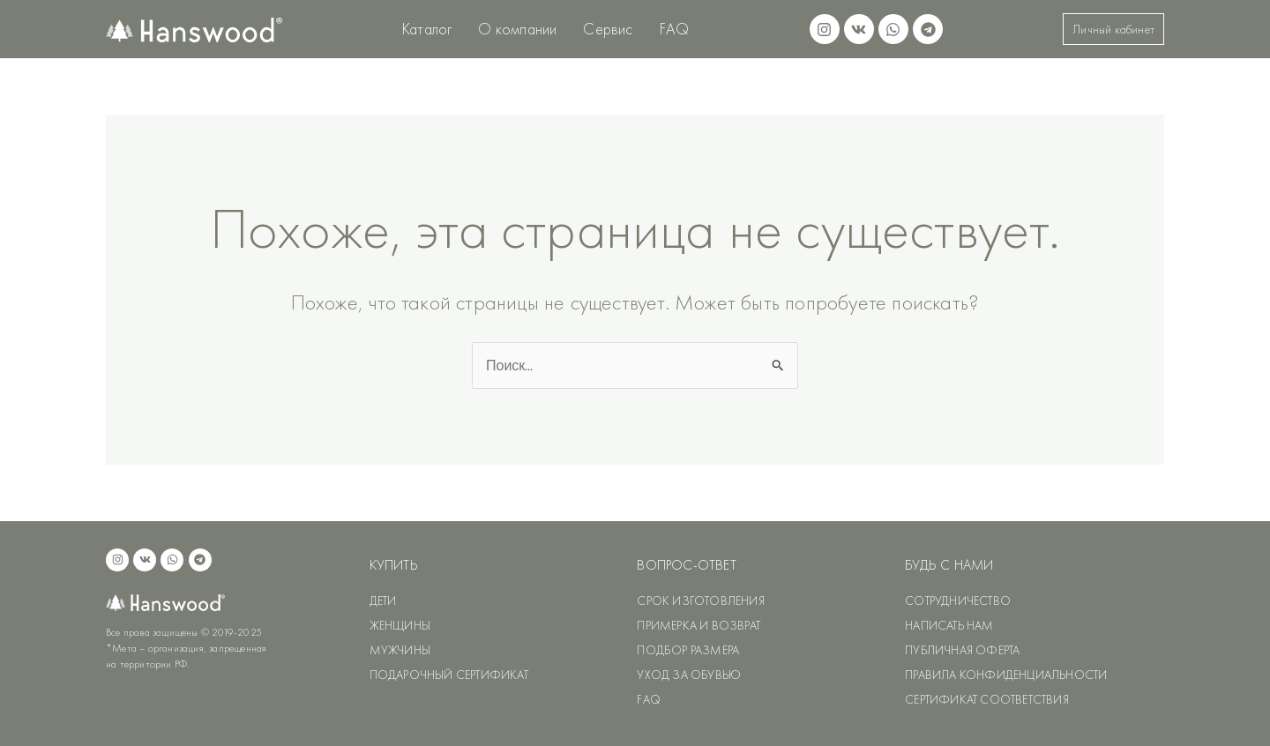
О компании (517, 29)
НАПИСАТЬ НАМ (949, 625)
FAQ (675, 29)
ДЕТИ (383, 600)
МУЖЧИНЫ (400, 650)
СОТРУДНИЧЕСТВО (958, 600)
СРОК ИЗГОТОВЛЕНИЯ (700, 600)
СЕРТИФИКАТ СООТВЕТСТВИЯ (987, 699)
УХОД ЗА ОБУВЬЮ (689, 675)
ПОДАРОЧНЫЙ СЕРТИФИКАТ (449, 675)
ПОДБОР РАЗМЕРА (688, 650)
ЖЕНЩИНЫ (400, 625)
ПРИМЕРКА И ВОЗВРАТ (698, 625)
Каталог (427, 29)
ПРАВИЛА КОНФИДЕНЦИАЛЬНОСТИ (1006, 675)
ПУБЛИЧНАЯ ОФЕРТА (962, 650)
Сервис (607, 29)
